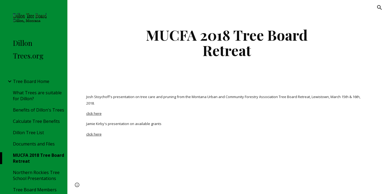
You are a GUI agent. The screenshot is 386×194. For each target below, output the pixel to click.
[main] (227, 42)
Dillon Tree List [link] (28, 133)
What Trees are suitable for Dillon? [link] (37, 96)
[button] (379, 7)
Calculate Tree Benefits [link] (36, 121)
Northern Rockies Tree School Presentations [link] (36, 175)
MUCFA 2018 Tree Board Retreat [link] (38, 158)
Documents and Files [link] (34, 144)
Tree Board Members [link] (35, 190)
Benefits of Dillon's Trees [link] (38, 110)
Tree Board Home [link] (31, 81)
